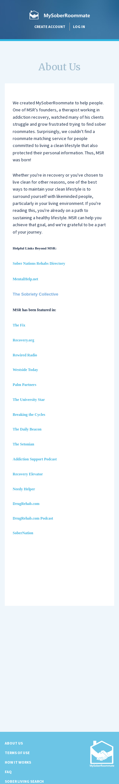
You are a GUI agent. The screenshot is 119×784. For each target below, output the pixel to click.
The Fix (19, 325)
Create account (49, 26)
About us (14, 743)
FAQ (8, 771)
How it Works (18, 762)
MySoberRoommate (60, 15)
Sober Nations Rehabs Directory (39, 263)
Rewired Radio (25, 355)
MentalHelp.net (25, 279)
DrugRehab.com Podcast (33, 518)
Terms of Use (17, 752)
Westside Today (25, 370)
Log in (79, 26)
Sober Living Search (24, 781)
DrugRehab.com (26, 503)
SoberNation (23, 533)
